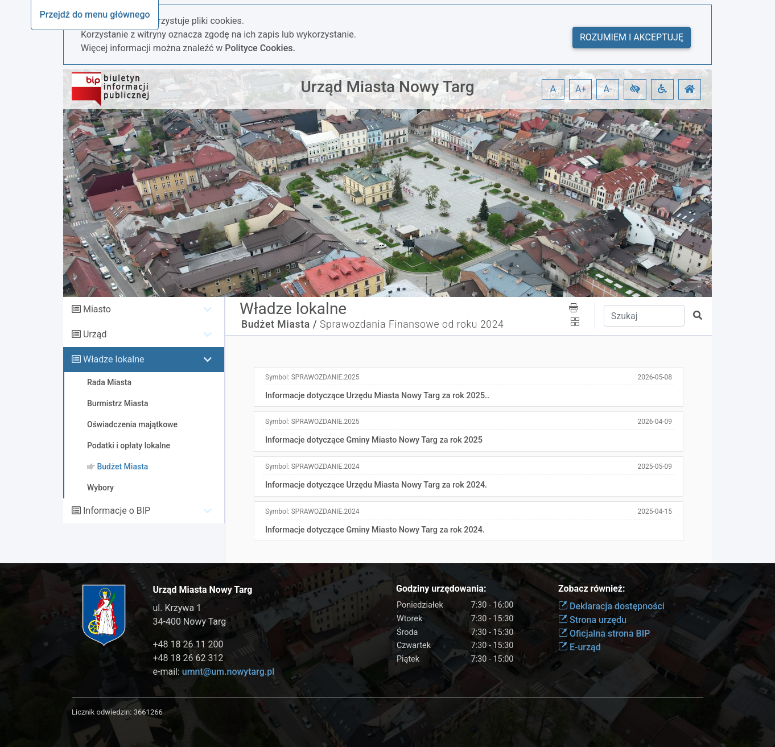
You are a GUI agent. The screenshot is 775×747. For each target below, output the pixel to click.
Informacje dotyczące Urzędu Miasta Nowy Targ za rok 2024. (376, 485)
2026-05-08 (654, 377)
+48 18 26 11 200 (188, 644)
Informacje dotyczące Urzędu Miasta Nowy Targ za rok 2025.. (377, 396)
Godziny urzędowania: (441, 588)
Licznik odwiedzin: (101, 712)
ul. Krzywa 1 (177, 607)
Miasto (97, 309)
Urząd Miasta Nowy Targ (387, 86)
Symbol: (312, 377)
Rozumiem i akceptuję (631, 37)
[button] (635, 89)
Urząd (94, 334)
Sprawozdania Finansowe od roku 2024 (412, 324)
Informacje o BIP (116, 510)
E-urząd (579, 647)
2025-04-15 (654, 511)
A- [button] (608, 89)
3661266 (148, 712)
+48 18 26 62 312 (188, 658)
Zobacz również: (591, 588)
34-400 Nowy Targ (189, 621)
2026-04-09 (654, 422)
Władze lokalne (114, 359)
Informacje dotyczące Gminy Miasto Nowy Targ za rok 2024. (375, 530)
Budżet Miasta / (279, 324)
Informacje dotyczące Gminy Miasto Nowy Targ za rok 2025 (374, 440)
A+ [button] (581, 89)
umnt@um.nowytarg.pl (228, 671)
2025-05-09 (654, 467)
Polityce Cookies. (260, 48)
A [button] (553, 89)
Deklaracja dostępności (611, 606)
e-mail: (214, 671)
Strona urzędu (592, 619)
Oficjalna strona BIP (604, 633)
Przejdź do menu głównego (94, 14)
